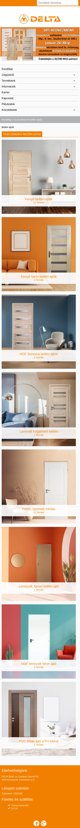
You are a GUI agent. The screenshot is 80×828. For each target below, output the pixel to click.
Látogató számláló (15, 788)
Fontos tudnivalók (20, 805)
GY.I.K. (15, 808)
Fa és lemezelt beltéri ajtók (28, 119)
